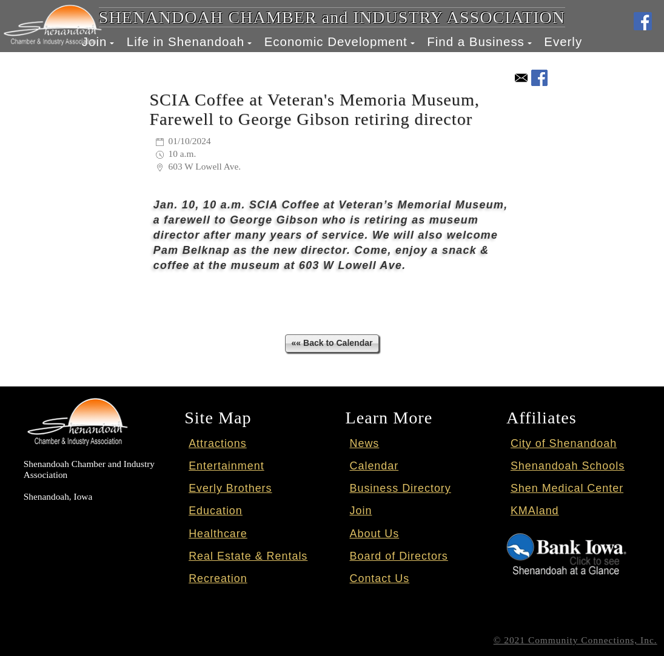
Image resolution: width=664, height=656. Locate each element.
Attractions (218, 443)
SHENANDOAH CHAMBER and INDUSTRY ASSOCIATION (332, 17)
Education (216, 511)
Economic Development (335, 41)
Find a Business (476, 41)
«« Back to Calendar (332, 343)
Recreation (218, 578)
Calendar (374, 466)
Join (361, 511)
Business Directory (400, 488)
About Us (375, 534)
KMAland (535, 511)
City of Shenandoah (564, 443)
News (365, 443)
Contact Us (380, 578)
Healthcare (218, 534)
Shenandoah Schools (568, 466)
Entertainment (226, 466)
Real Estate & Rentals (248, 556)
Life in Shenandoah (185, 41)
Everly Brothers (230, 488)
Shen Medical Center (567, 488)
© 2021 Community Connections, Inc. (575, 640)
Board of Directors (399, 556)
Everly (563, 41)
